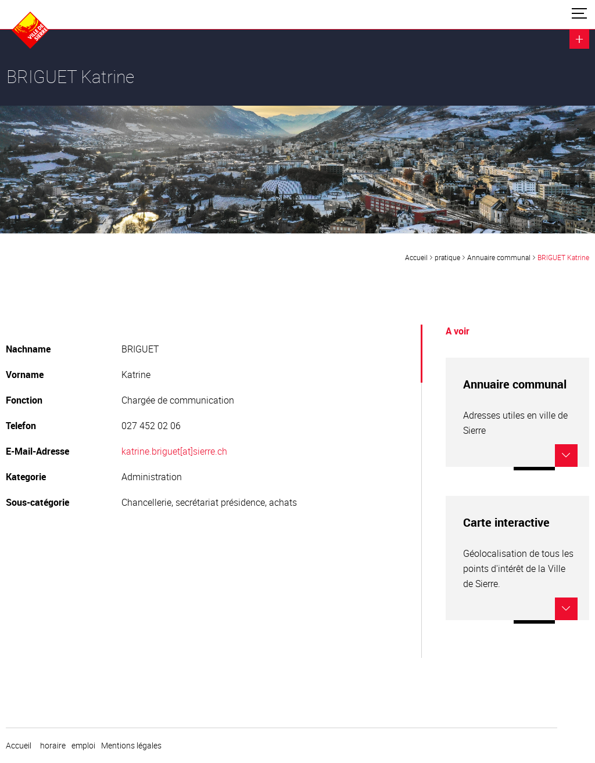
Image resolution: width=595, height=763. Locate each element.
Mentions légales (131, 745)
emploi (83, 745)
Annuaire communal (499, 257)
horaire (53, 745)
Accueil (416, 257)
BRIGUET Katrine (563, 257)
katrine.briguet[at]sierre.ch (174, 451)
